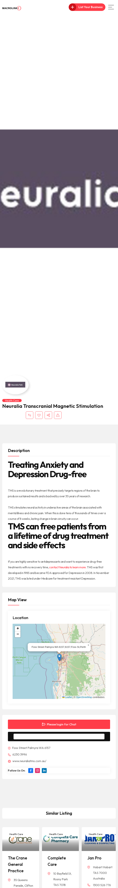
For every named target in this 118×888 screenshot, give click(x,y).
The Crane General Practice (17, 864)
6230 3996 (17, 754)
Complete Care (57, 861)
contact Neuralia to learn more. (68, 567)
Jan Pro (94, 858)
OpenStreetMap (84, 697)
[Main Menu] (111, 7)
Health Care (12, 400)
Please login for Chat (59, 724)
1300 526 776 (102, 885)
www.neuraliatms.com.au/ (27, 761)
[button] (59, 657)
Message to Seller (62, 736)
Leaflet (67, 697)
